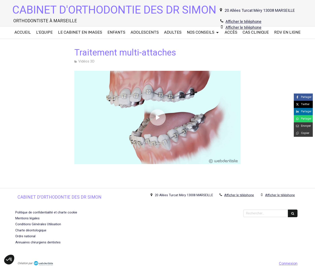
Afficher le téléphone (243, 21)
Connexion (288, 263)
